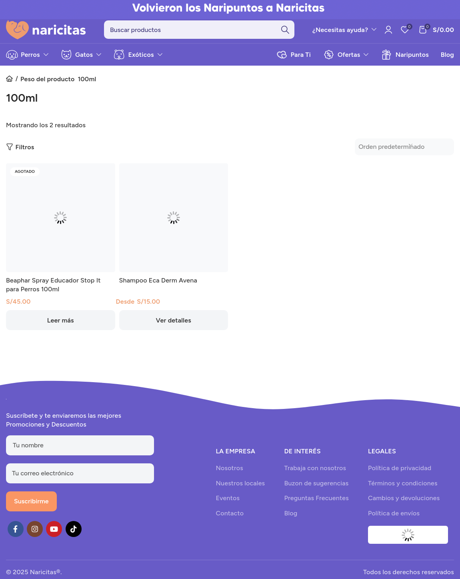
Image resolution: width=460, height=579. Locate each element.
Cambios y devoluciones (404, 503)
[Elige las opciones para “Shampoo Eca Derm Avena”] (173, 328)
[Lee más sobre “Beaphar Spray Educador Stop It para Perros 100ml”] (60, 328)
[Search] (199, 32)
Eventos (228, 503)
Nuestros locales (240, 487)
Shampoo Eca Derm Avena (158, 288)
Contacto (230, 517)
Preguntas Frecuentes (316, 503)
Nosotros (229, 473)
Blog (290, 517)
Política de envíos (394, 517)
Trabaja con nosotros (315, 473)
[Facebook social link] (16, 533)
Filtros (24, 153)
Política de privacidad (399, 473)
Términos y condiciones (403, 487)
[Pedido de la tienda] (400, 153)
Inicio (12, 83)
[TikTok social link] (74, 533)
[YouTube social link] (54, 533)
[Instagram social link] (35, 533)
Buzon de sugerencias (316, 487)
